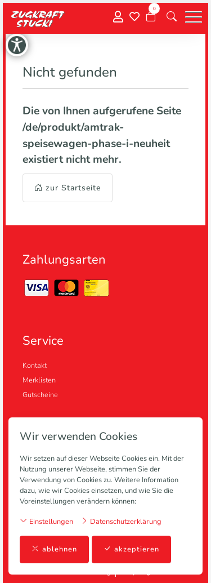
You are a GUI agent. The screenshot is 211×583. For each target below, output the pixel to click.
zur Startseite (67, 188)
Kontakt (35, 366)
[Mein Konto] (118, 17)
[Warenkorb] (150, 17)
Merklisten (39, 380)
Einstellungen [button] (46, 521)
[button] (171, 17)
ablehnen (54, 549)
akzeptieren (131, 549)
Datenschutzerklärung (120, 521)
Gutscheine (40, 395)
